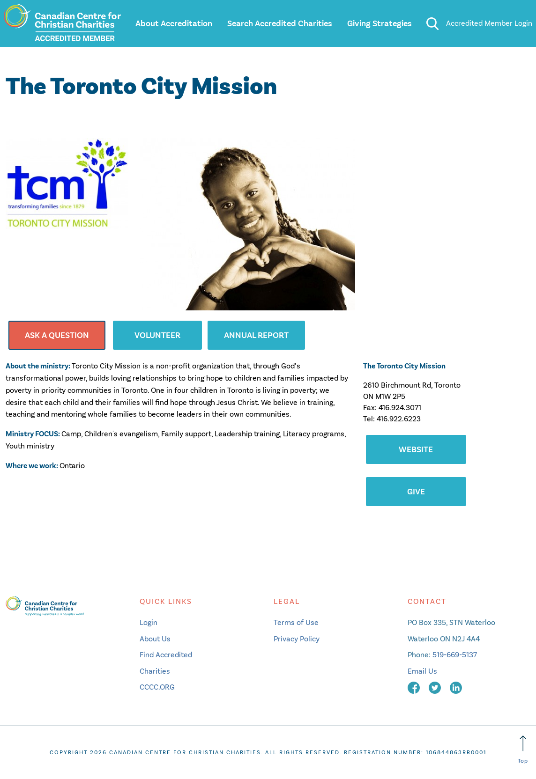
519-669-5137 (454, 654)
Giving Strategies (379, 23)
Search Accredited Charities (279, 23)
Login (148, 622)
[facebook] (415, 687)
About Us (155, 638)
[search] (432, 23)
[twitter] (436, 687)
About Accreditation (173, 23)
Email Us (422, 671)
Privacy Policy (297, 638)
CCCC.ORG (157, 687)
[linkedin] (456, 687)
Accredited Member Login (489, 23)
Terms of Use (296, 622)
